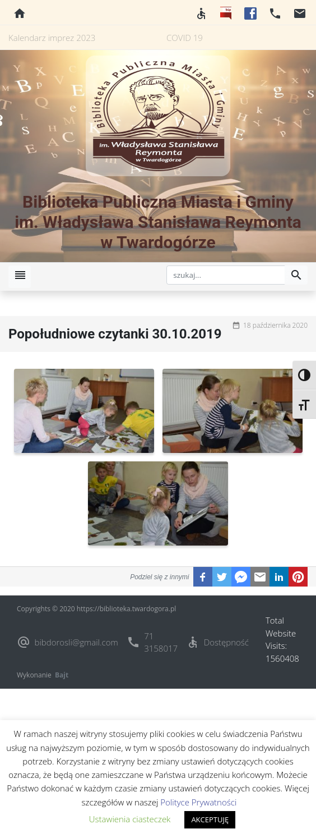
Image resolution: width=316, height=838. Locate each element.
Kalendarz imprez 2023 (51, 37)
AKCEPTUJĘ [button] (210, 819)
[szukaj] (225, 275)
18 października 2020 (275, 325)
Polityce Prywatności (198, 802)
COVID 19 (184, 37)
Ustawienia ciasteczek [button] (130, 819)
